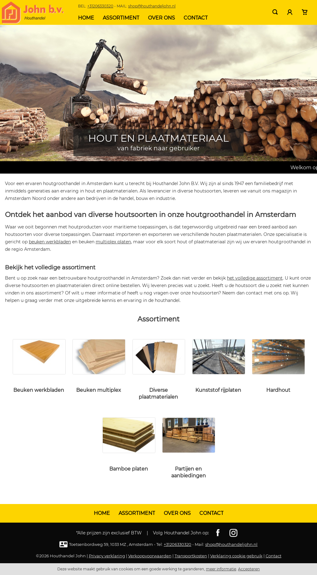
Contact (196, 18)
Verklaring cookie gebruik (236, 555)
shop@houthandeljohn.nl (152, 6)
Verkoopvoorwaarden (150, 555)
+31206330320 (100, 6)
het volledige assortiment (255, 278)
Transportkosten (191, 555)
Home (86, 18)
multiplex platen (113, 242)
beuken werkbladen (50, 242)
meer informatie (221, 569)
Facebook (218, 533)
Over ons (161, 18)
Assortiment (121, 18)
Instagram (233, 533)
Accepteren (249, 569)
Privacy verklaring (107, 555)
